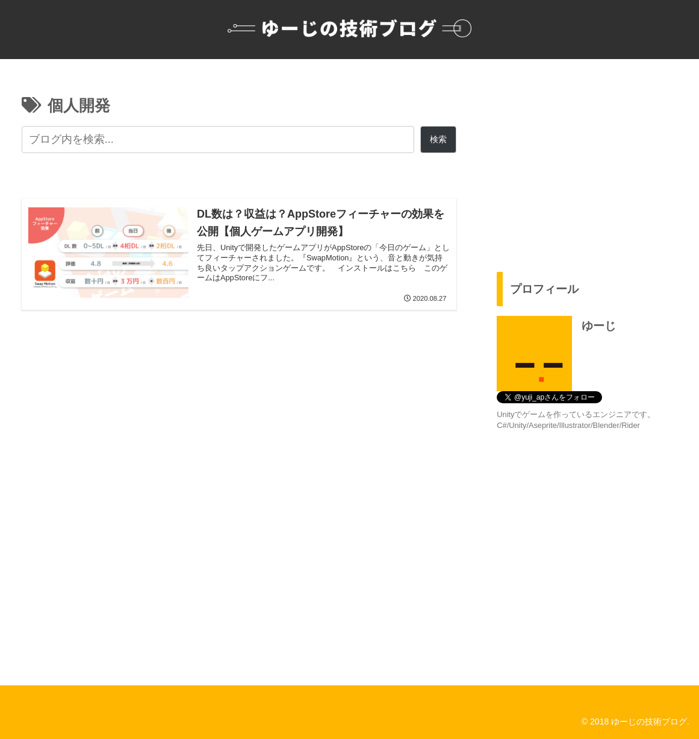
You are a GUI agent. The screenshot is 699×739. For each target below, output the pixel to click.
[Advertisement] (591, 160)
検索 (438, 139)
